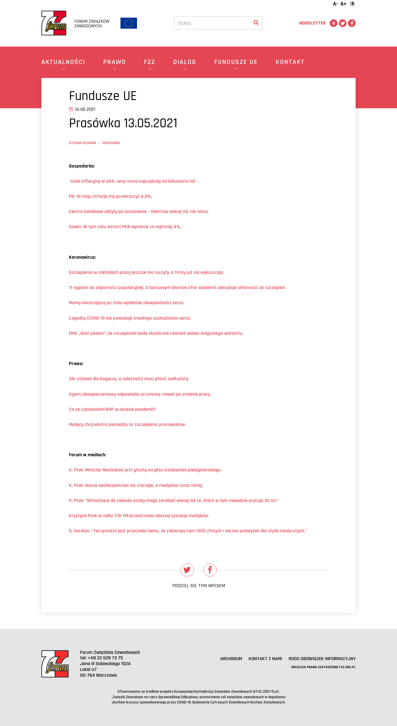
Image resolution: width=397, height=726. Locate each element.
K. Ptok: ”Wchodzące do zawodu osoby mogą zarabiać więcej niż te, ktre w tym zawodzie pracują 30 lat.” (174, 500)
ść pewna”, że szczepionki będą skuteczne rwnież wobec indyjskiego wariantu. (156, 333)
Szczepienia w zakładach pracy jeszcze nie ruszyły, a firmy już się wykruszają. (146, 272)
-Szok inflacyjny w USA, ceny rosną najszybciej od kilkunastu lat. (132, 181)
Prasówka (111, 143)
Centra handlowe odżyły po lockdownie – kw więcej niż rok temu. (139, 211)
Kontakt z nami (265, 658)
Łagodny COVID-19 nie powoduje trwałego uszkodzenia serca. (130, 318)
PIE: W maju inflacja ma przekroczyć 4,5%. (110, 196)
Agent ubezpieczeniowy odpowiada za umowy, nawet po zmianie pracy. (140, 394)
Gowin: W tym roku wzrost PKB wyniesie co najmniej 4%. (125, 226)
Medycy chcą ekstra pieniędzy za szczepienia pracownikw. (127, 424)
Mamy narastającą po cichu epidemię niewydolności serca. (126, 302)
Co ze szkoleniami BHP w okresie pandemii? (112, 409)
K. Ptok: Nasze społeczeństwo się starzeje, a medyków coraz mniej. (136, 485)
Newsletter (312, 23)
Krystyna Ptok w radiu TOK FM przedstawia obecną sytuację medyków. (139, 515)
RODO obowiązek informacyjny (322, 658)
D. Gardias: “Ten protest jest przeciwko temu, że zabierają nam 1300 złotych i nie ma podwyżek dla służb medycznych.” (188, 531)
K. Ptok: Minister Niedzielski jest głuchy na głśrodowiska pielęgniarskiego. (145, 470)
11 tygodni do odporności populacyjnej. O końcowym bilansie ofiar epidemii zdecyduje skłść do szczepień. (177, 287)
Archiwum (231, 658)
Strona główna (82, 143)
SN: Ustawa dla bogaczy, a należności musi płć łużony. (129, 379)
